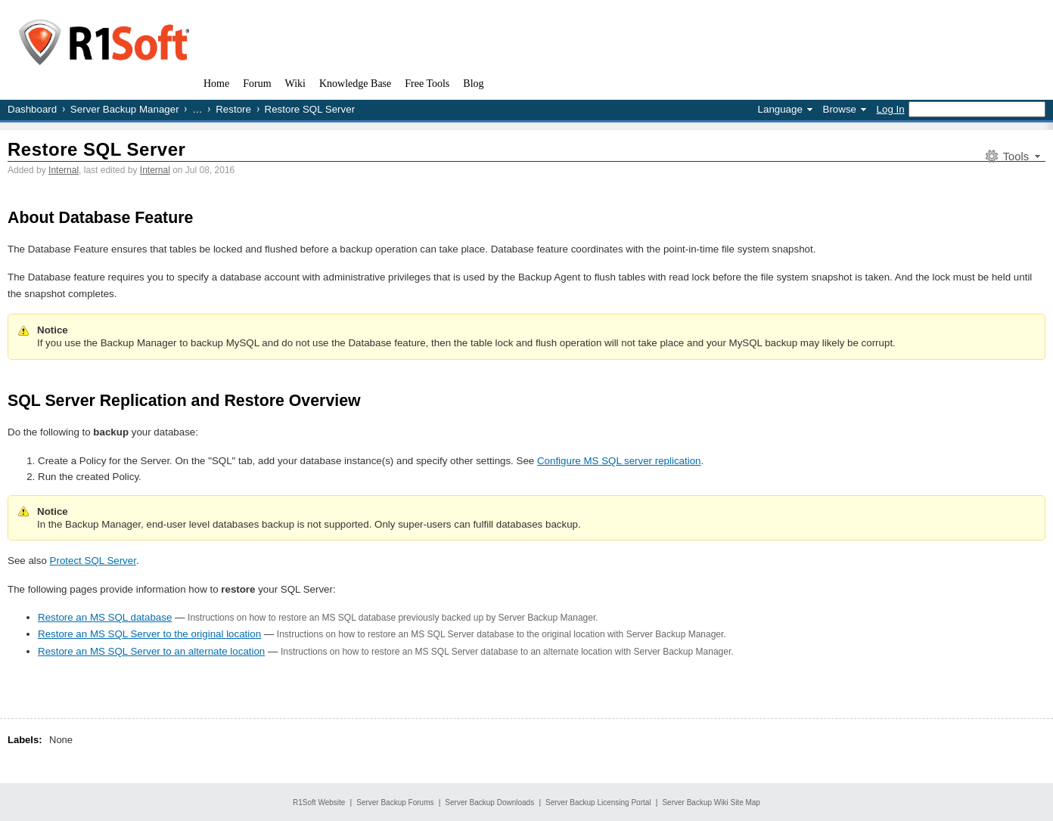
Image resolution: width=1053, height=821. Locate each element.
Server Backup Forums (394, 802)
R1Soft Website (319, 802)
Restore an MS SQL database (105, 617)
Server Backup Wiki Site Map (711, 802)
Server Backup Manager (124, 109)
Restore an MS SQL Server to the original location (149, 634)
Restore (233, 109)
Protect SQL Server (93, 560)
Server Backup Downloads (489, 802)
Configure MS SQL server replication (619, 460)
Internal (63, 170)
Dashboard (32, 109)
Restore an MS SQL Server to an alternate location (151, 651)
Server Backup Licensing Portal (598, 802)
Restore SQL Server (96, 149)
